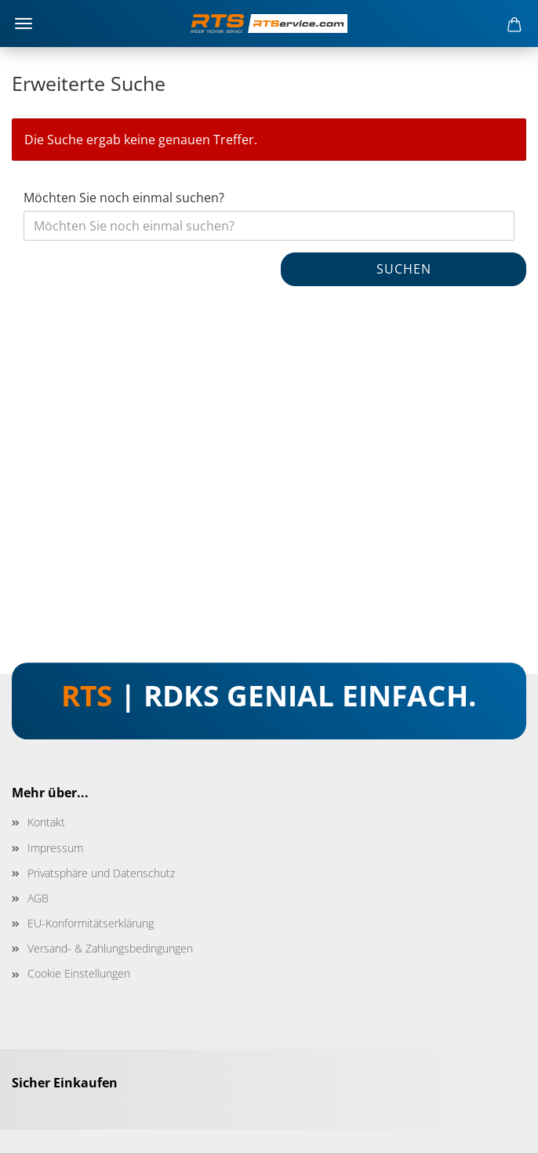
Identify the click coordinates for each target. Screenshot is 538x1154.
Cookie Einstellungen (78, 973)
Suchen (403, 269)
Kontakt (46, 822)
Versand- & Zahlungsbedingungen (110, 948)
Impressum (55, 847)
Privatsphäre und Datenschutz (101, 873)
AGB (38, 898)
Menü (23, 23)
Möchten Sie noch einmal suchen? (124, 197)
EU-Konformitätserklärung (90, 923)
